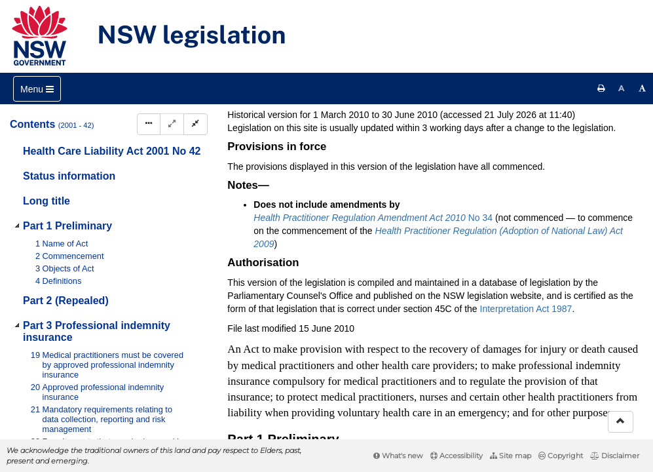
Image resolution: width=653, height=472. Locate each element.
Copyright (560, 455)
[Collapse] (195, 124)
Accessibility (456, 455)
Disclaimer (614, 455)
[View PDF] (506, 151)
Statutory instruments (403, 108)
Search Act (362, 129)
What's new (398, 455)
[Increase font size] (642, 88)
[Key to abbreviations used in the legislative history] (481, 151)
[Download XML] (554, 151)
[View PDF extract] (530, 151)
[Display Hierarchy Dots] (148, 124)
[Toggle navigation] (37, 89)
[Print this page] (601, 88)
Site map (510, 455)
